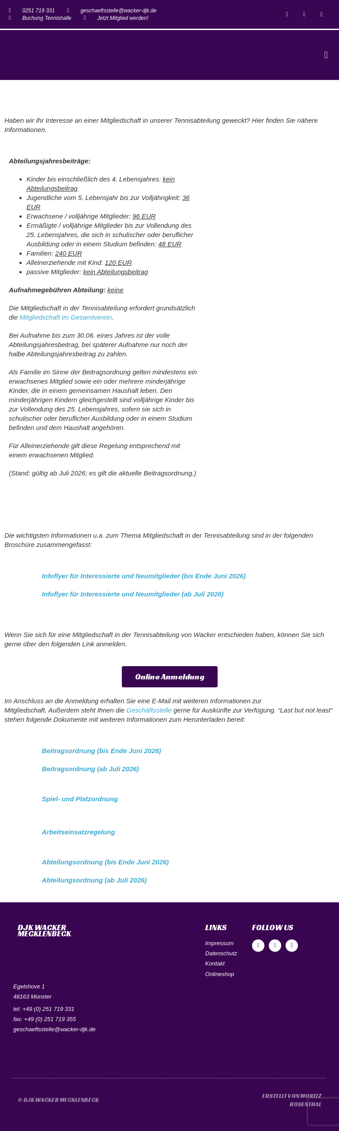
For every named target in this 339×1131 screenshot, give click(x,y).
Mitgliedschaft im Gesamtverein (65, 317)
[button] (326, 55)
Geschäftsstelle (149, 710)
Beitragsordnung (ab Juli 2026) (90, 769)
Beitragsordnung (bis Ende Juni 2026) (101, 750)
